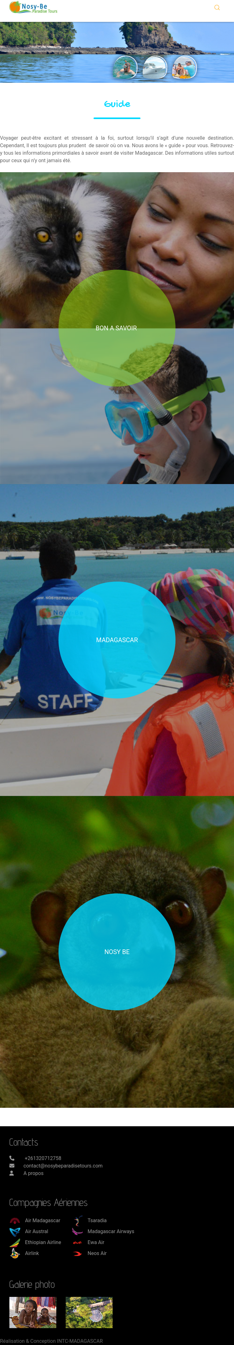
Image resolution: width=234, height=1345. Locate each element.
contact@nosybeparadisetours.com (63, 1166)
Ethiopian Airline (35, 1242)
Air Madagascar (34, 1220)
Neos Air (89, 1253)
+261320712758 (42, 1158)
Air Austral (28, 1231)
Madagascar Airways (103, 1231)
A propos (33, 1173)
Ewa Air (88, 1242)
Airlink (24, 1253)
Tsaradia (89, 1220)
